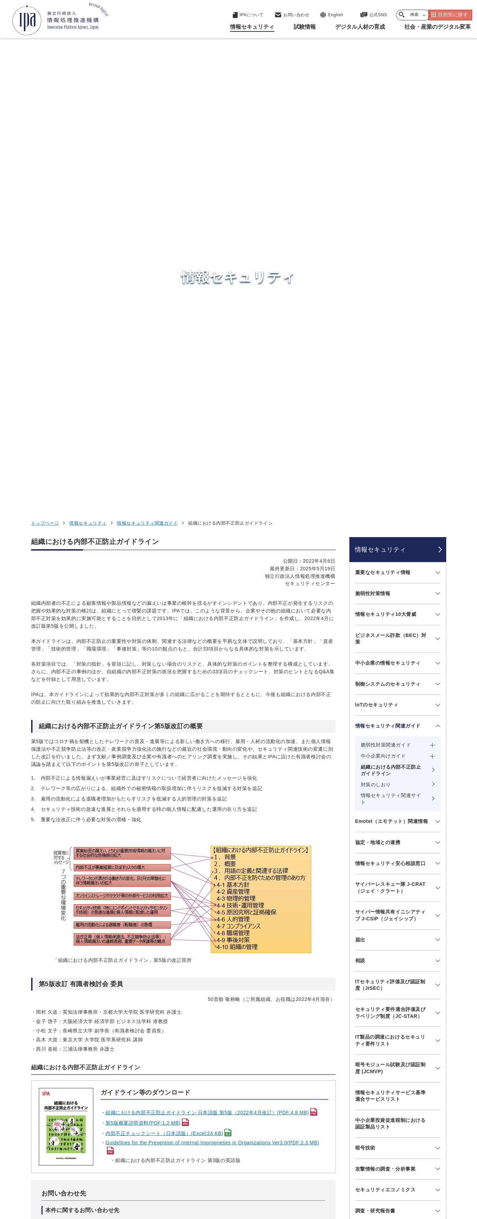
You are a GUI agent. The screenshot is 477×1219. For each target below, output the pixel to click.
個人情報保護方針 (140, 1176)
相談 (360, 542)
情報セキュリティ (88, 104)
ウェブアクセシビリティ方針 (207, 1176)
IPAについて (350, 1129)
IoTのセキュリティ (376, 286)
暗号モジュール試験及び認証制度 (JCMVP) (390, 649)
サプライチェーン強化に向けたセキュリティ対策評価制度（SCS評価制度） (390, 916)
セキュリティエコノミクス (385, 771)
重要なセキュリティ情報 (383, 153)
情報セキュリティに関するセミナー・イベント (390, 886)
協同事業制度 (379, 1176)
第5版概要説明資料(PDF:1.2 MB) (143, 704)
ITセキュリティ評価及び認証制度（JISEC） (390, 566)
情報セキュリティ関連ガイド (147, 104)
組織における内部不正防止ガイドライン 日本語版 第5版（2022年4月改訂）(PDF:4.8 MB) (207, 694)
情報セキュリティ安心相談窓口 (390, 444)
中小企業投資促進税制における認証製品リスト (390, 704)
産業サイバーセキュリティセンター (257, 1074)
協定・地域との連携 (378, 423)
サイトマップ (423, 1176)
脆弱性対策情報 (373, 174)
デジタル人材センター (240, 1120)
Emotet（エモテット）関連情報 (391, 402)
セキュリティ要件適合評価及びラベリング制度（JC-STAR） (390, 594)
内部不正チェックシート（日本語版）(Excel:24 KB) (164, 714)
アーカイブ (242, 1187)
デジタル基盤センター (240, 1107)
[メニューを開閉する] (436, 154)
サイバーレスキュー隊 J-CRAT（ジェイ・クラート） (390, 469)
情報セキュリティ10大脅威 (385, 195)
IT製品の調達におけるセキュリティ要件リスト (390, 622)
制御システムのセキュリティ (388, 265)
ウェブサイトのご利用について (71, 1176)
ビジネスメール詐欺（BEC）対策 (390, 220)
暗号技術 (365, 729)
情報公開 (339, 1176)
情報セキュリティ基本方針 (285, 1176)
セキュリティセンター (240, 1061)
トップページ (45, 104)
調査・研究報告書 (375, 792)
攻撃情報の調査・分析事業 (385, 750)
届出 (360, 521)
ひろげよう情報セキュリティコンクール (390, 858)
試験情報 (344, 1078)
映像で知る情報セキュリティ (388, 813)
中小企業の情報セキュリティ (388, 244)
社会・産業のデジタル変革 (370, 1112)
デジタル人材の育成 (360, 1095)
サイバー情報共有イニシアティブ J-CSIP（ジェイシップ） (390, 496)
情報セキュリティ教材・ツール (390, 833)
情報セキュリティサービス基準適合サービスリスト (390, 677)
